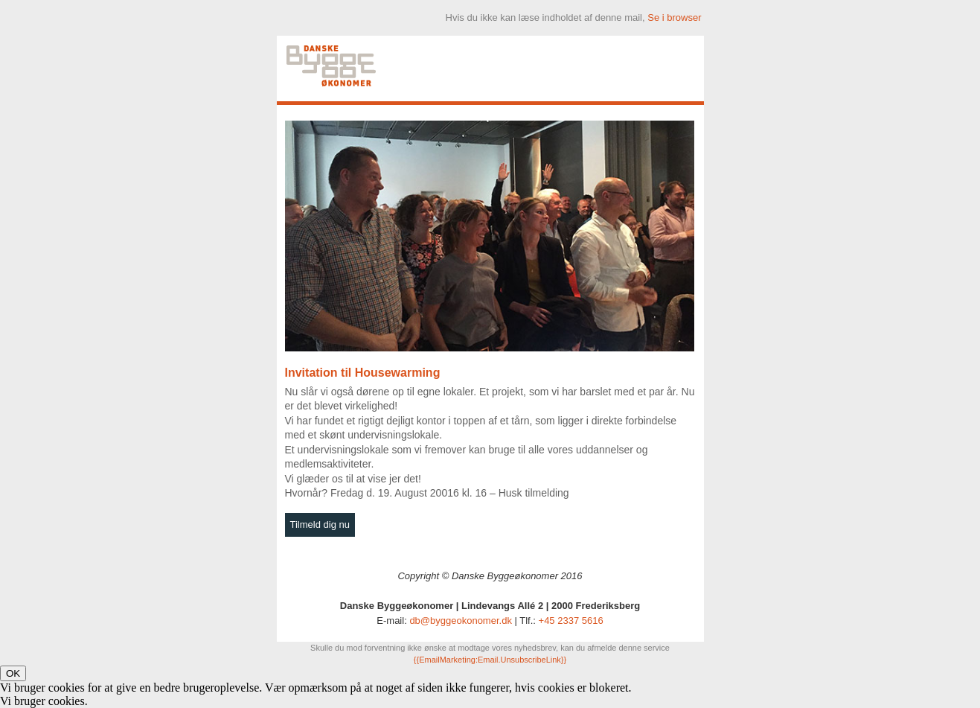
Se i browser (674, 17)
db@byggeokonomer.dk (460, 620)
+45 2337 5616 (571, 620)
